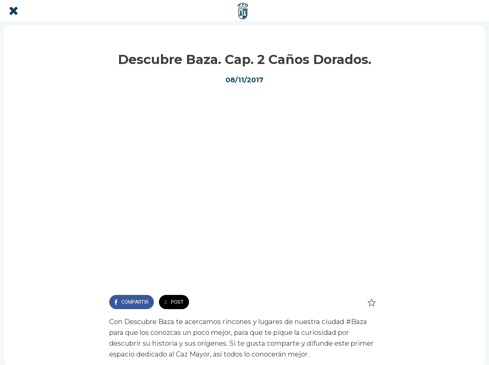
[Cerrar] (13, 11)
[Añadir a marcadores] (372, 303)
